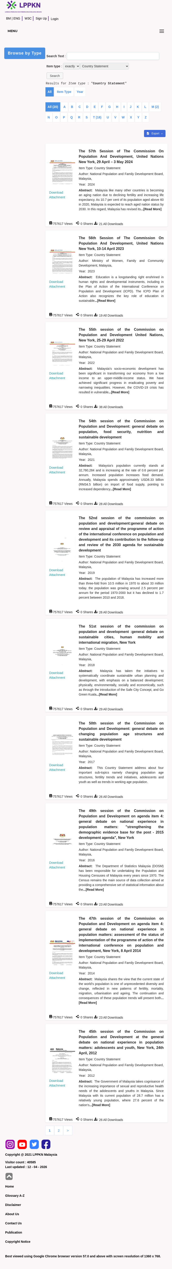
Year (80, 92)
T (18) (97, 117)
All (50, 92)
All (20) (53, 107)
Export (153, 133)
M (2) (155, 107)
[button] (55, 75)
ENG (16, 18)
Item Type (64, 92)
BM (8, 18)
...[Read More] (151, 209)
